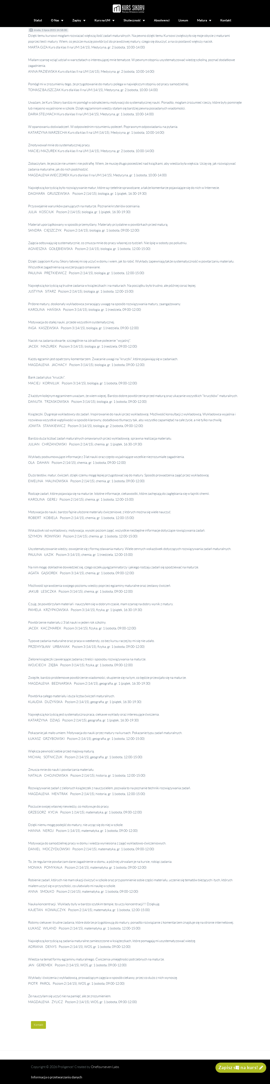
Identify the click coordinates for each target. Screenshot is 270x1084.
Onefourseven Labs (105, 1067)
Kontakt (225, 20)
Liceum (183, 20)
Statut (38, 20)
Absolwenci (162, 20)
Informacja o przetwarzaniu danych (56, 1077)
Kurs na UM (104, 20)
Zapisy (79, 20)
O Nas (57, 20)
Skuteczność (134, 20)
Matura (204, 20)
